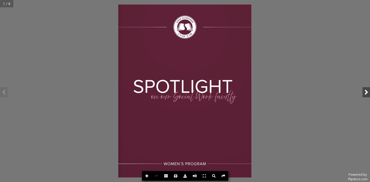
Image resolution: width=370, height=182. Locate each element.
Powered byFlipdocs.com (357, 176)
